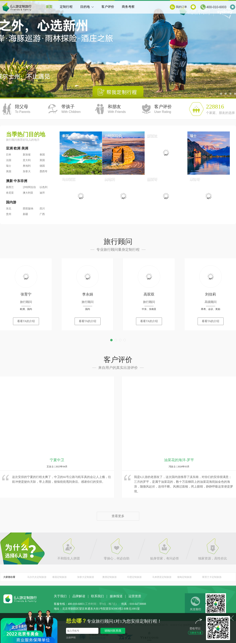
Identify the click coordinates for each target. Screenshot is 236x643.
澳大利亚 (28, 192)
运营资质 (134, 596)
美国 (8, 171)
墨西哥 (43, 171)
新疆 (25, 214)
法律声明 (71, 637)
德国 (42, 165)
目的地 (87, 9)
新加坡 (27, 154)
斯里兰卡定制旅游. (212, 577)
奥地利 (27, 165)
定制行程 (66, 6)
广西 (42, 214)
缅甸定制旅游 (184, 577)
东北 (8, 208)
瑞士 (8, 165)
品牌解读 (78, 596)
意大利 (27, 160)
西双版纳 (28, 208)
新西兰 (10, 187)
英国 (42, 160)
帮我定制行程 (118, 92)
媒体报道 (116, 596)
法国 (8, 160)
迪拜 (42, 192)
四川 (42, 208)
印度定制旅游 (134, 577)
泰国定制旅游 (59, 577)
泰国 (42, 154)
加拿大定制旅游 (85, 577)
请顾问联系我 (112, 630)
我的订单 (181, 6)
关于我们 (60, 596)
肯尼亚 (10, 192)
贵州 (8, 214)
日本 (8, 154)
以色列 (43, 187)
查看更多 (118, 516)
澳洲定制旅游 (109, 577)
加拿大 (27, 171)
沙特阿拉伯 (29, 187)
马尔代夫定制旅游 (36, 577)
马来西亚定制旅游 (161, 577)
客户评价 (107, 6)
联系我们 (97, 596)
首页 (49, 6)
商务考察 (128, 6)
